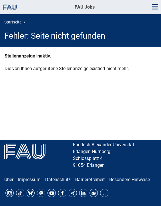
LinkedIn (83, 193)
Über (8, 179)
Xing (73, 193)
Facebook (62, 193)
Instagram (9, 193)
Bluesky (31, 193)
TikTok (20, 193)
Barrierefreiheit (90, 179)
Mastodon (41, 193)
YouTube (51, 193)
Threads (104, 193)
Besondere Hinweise (129, 179)
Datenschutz (58, 179)
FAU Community (94, 193)
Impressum (29, 179)
